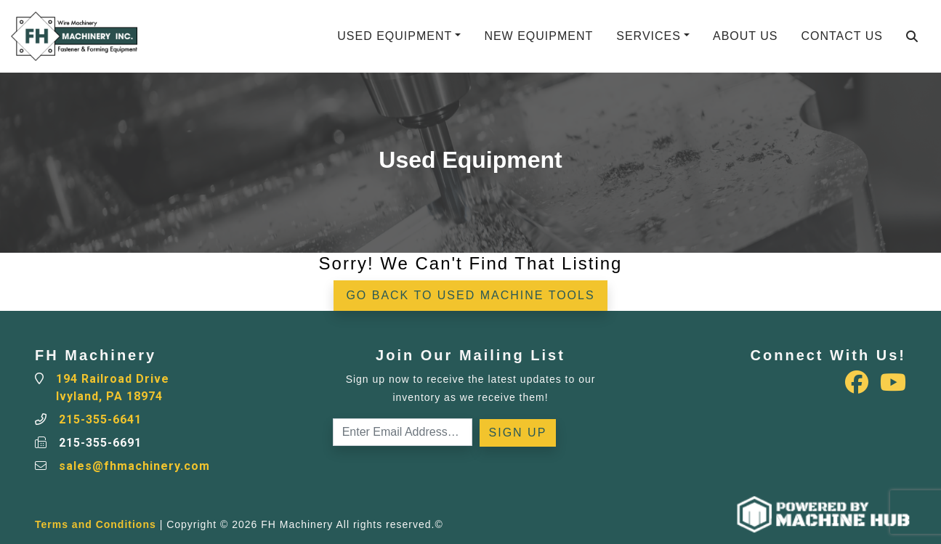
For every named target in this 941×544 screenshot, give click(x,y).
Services (648, 36)
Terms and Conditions (95, 524)
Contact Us (842, 36)
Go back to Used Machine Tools (470, 295)
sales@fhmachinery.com (134, 466)
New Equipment (538, 36)
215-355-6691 (100, 443)
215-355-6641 (100, 419)
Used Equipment (394, 36)
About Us (745, 36)
